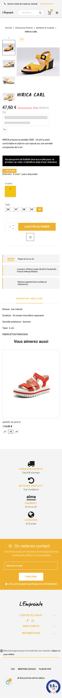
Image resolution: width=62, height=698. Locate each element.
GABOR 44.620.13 (11, 422)
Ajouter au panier (37, 226)
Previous (8, 37)
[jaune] (10, 192)
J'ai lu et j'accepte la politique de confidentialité (32, 584)
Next (8, 107)
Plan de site (45, 669)
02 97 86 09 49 (46, 4)
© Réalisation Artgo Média (31, 678)
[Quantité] (10, 227)
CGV (13, 669)
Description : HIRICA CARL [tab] (29, 299)
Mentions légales (27, 669)
